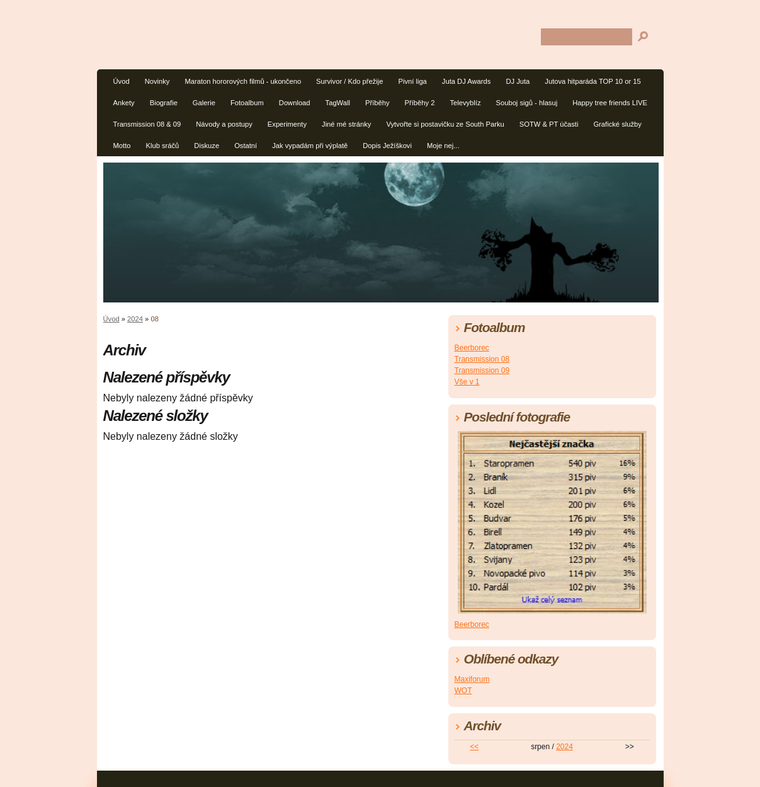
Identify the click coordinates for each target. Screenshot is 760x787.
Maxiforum (472, 679)
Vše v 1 (467, 381)
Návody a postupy (224, 124)
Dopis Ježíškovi (387, 145)
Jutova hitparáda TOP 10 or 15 (592, 81)
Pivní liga (412, 81)
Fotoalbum (247, 102)
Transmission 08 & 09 (147, 124)
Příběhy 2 (420, 102)
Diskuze (206, 145)
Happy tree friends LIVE (609, 102)
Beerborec (472, 347)
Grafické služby (617, 124)
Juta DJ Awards (466, 81)
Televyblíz (465, 102)
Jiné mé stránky (346, 124)
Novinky (157, 81)
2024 (135, 319)
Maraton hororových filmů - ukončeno (242, 81)
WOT (463, 690)
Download (294, 102)
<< (474, 746)
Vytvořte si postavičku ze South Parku (445, 124)
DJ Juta (518, 81)
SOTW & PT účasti (549, 124)
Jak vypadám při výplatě (310, 145)
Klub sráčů (162, 145)
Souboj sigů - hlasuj (527, 102)
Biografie (164, 102)
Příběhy (377, 102)
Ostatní (245, 145)
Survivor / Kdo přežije (349, 81)
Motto (122, 145)
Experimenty (287, 124)
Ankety (124, 102)
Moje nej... (443, 145)
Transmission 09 (482, 370)
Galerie (204, 102)
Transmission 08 (482, 359)
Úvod (121, 81)
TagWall (338, 102)
